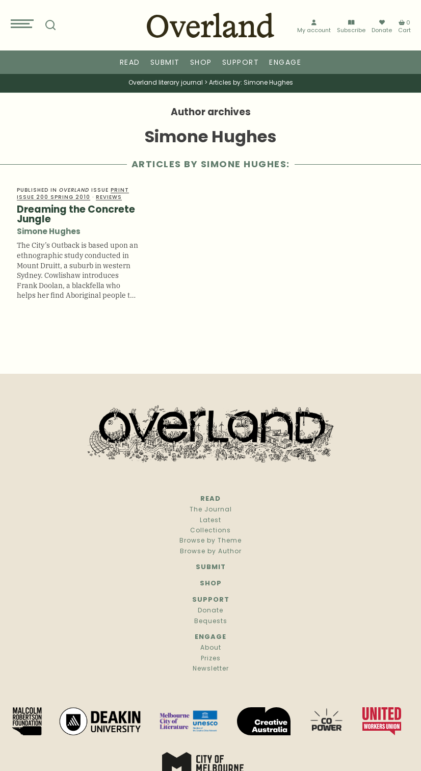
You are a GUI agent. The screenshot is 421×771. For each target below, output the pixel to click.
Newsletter (211, 669)
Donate (382, 25)
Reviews (109, 197)
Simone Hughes (49, 232)
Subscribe (351, 26)
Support (240, 63)
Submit (165, 63)
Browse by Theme (210, 541)
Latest (210, 521)
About (210, 648)
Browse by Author (211, 552)
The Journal (211, 510)
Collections (210, 531)
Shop (201, 63)
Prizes (211, 659)
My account (314, 26)
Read (130, 63)
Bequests (210, 622)
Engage (285, 63)
